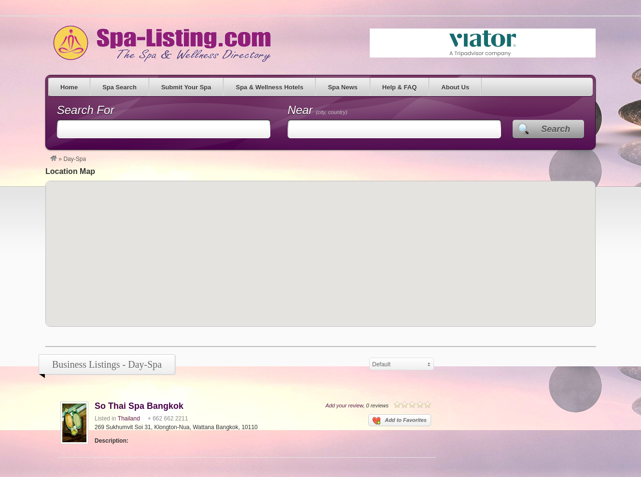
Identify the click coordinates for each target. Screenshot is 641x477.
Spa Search (119, 87)
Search (555, 129)
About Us (455, 87)
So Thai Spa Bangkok (139, 406)
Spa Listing (160, 43)
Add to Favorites (400, 421)
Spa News (342, 87)
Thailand (129, 418)
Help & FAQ (399, 87)
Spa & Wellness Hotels (269, 87)
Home (69, 87)
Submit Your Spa (186, 87)
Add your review (344, 405)
